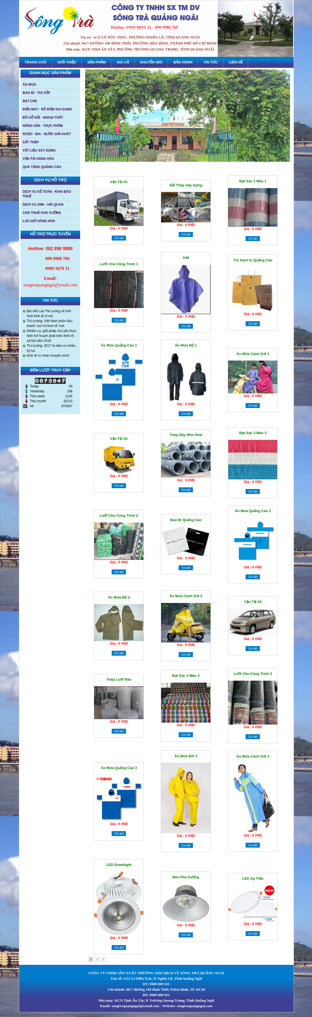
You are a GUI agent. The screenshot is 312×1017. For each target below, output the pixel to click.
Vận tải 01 (119, 182)
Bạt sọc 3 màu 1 (253, 181)
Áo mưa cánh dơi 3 (253, 756)
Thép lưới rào (118, 679)
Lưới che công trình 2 (119, 515)
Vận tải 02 (119, 439)
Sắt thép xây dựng (186, 185)
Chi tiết (118, 238)
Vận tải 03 (253, 602)
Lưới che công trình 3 (253, 674)
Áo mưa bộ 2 (119, 597)
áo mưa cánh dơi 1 (253, 354)
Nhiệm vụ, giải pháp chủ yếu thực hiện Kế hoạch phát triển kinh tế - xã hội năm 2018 (51, 336)
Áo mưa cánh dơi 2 (186, 596)
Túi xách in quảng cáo (252, 260)
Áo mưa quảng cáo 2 (253, 511)
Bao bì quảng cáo (185, 520)
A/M (185, 258)
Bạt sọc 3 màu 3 (186, 676)
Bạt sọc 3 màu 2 (253, 433)
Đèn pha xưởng (186, 877)
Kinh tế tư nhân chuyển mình (48, 355)
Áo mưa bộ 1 (186, 345)
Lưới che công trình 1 (119, 264)
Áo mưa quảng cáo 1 (119, 345)
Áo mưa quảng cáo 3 (119, 768)
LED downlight (118, 865)
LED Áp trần (253, 878)
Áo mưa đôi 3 (186, 756)
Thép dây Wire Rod (186, 435)
